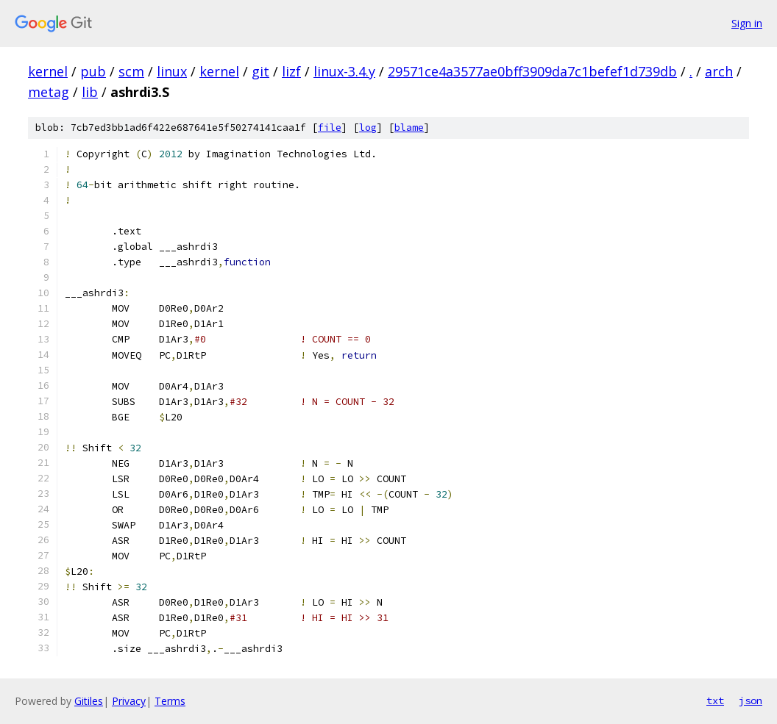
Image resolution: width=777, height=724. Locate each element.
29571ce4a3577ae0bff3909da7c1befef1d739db (532, 71)
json (750, 700)
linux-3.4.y (344, 71)
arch (719, 71)
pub (93, 71)
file (329, 127)
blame (409, 127)
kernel (48, 71)
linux (172, 71)
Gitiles (88, 701)
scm (131, 71)
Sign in (746, 23)
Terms (170, 701)
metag (48, 92)
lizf (291, 71)
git (260, 71)
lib (90, 92)
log (368, 127)
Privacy (129, 701)
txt (715, 700)
